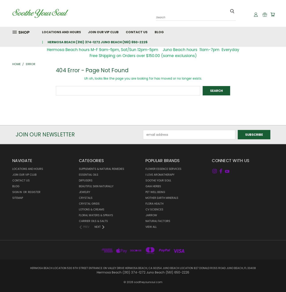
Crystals (86, 198)
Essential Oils (88, 175)
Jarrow (151, 215)
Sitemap (17, 198)
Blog (159, 32)
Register (34, 192)
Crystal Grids (89, 204)
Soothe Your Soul (158, 180)
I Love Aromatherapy (160, 175)
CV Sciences (154, 209)
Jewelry (84, 192)
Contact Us (136, 32)
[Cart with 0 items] (272, 14)
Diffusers (86, 180)
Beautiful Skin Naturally (96, 186)
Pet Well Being (155, 192)
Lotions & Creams (91, 209)
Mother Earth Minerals (161, 198)
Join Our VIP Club (103, 32)
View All (151, 227)
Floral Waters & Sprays (96, 215)
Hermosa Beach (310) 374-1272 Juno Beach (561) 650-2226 (97, 42)
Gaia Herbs (153, 186)
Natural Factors (157, 221)
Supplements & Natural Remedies (101, 169)
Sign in (17, 192)
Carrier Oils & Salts (93, 221)
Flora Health (154, 204)
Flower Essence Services (163, 169)
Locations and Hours (61, 32)
